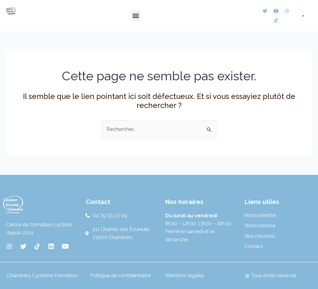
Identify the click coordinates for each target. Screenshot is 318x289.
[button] (135, 16)
